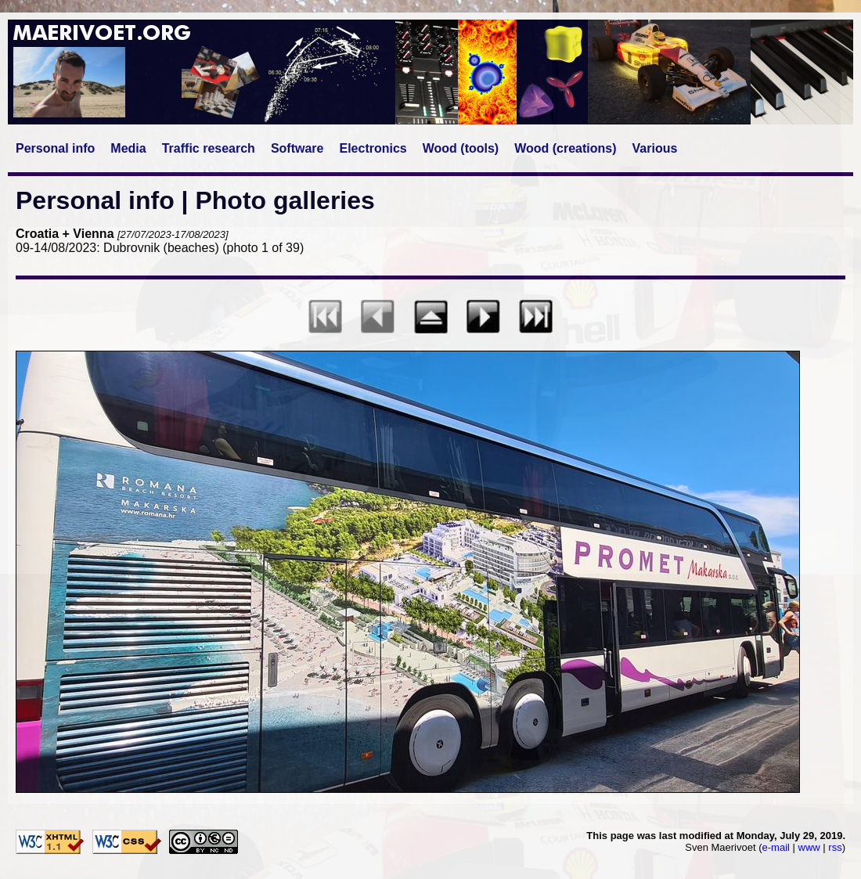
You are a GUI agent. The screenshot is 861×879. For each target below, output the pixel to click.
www (809, 847)
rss (834, 847)
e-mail (776, 847)
